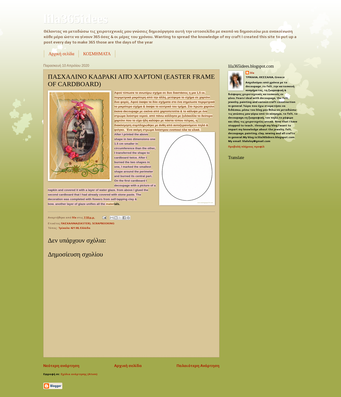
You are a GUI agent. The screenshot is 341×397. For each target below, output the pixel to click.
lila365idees (75, 19)
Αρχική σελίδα (61, 53)
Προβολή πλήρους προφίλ (246, 146)
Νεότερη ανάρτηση (61, 365)
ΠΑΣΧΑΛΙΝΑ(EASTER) (76, 223)
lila (252, 72)
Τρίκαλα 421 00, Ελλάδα (74, 227)
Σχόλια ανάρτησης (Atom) (79, 374)
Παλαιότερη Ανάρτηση (198, 365)
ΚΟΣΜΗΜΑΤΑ (96, 53)
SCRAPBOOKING (103, 223)
